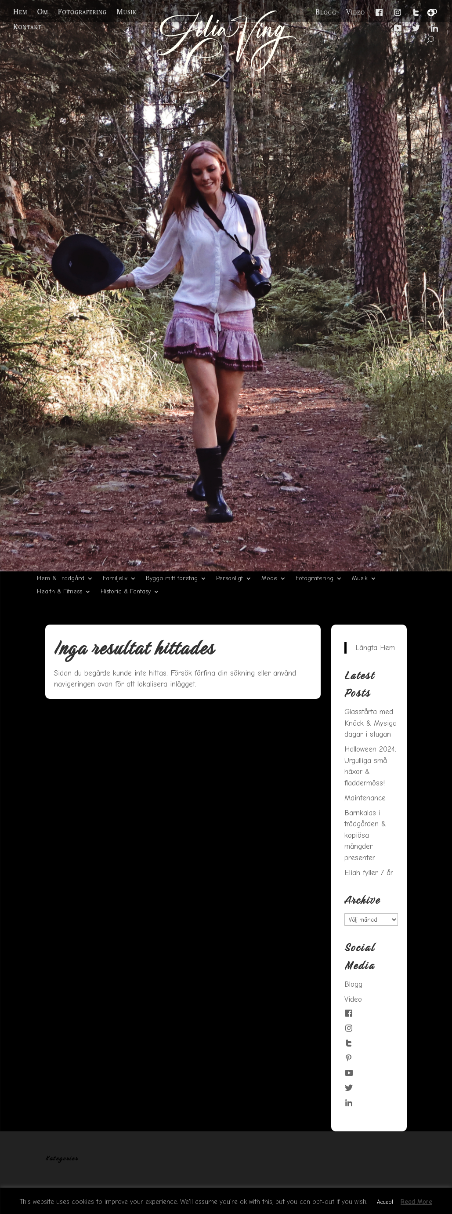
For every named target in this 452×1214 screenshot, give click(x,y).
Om (42, 12)
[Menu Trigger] (430, 13)
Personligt (229, 578)
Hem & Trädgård (60, 578)
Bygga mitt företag (172, 578)
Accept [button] (385, 1202)
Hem (20, 12)
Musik (126, 12)
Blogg (325, 12)
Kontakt (27, 27)
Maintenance (365, 798)
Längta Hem (375, 647)
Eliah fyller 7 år (368, 873)
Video (355, 12)
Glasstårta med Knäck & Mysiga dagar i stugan (370, 723)
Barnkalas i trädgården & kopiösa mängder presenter (365, 835)
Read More (416, 1202)
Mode (269, 578)
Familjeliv (115, 578)
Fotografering (82, 12)
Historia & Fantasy (126, 592)
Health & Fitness (59, 592)
